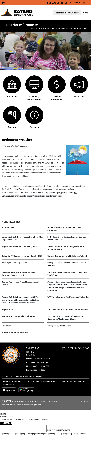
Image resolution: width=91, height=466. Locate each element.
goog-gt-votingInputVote (76, 434)
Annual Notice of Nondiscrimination (18, 316)
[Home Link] (3, 2)
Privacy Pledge (53, 401)
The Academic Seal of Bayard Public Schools (67, 309)
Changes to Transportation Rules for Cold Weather (66, 264)
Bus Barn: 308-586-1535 (35, 370)
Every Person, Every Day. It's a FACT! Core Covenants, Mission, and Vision (66, 317)
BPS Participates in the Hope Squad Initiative (68, 297)
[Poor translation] (8, 423)
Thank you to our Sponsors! (14, 263)
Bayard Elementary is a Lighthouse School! (67, 256)
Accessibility (40, 401)
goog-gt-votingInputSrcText (32, 434)
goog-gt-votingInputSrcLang (58, 430)
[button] (78, 12)
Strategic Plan (8, 227)
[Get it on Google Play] (26, 389)
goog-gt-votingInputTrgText (54, 434)
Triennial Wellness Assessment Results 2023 (22, 256)
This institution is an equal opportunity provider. (21, 404)
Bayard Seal (7, 309)
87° (76, 2)
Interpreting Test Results (59, 326)
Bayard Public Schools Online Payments (20, 246)
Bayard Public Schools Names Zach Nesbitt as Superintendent (22, 238)
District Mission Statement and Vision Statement (64, 228)
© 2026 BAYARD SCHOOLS (22, 401)
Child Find (6, 326)
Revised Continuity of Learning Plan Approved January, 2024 (18, 273)
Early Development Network (15, 332)
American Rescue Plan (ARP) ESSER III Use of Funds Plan (67, 273)
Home (32, 29)
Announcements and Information (72, 29)
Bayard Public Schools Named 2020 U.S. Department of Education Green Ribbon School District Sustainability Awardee (20, 300)
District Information (46, 29)
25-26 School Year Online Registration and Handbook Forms (66, 238)
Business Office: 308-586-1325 (38, 358)
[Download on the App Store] (9, 389)
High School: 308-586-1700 (37, 362)
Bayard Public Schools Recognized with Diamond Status (65, 248)
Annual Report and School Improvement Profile (20, 283)
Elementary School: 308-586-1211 (39, 366)
